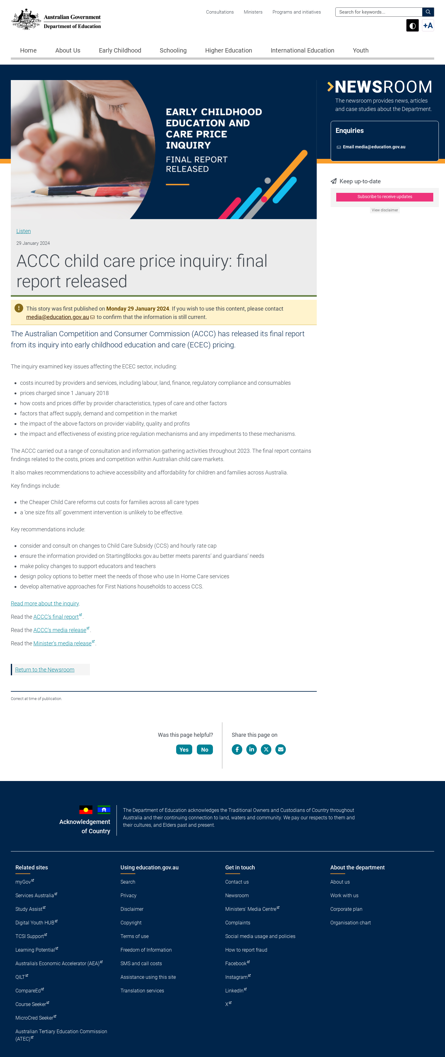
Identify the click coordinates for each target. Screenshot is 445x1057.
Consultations (220, 12)
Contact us (237, 882)
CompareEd (28, 991)
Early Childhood (120, 50)
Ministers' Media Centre (250, 909)
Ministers (253, 12)
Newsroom (237, 895)
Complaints (237, 923)
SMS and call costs (141, 963)
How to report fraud (246, 950)
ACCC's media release (59, 630)
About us (340, 882)
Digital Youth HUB (34, 923)
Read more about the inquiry (45, 603)
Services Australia (34, 895)
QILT (20, 977)
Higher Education (228, 50)
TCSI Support (29, 936)
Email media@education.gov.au (374, 147)
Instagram (236, 977)
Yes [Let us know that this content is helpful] (184, 749)
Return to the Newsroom (44, 669)
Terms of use (135, 936)
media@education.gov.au (57, 317)
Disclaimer (132, 909)
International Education (302, 50)
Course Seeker (30, 1004)
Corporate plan (346, 909)
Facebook (236, 963)
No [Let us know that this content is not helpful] (205, 749)
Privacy (129, 895)
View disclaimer (385, 211)
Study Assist (28, 909)
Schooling (173, 50)
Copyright (131, 923)
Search (128, 882)
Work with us (344, 895)
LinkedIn (234, 991)
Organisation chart (350, 923)
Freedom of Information (146, 950)
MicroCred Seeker (34, 1018)
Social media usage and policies (260, 936)
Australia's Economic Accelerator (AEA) (57, 963)
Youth (361, 50)
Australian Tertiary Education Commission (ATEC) (61, 1035)
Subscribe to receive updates (385, 197)
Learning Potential (35, 950)
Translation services (142, 991)
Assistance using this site (148, 977)
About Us (67, 50)
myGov (23, 882)
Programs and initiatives (297, 12)
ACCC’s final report (56, 616)
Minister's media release (62, 643)
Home (28, 50)
